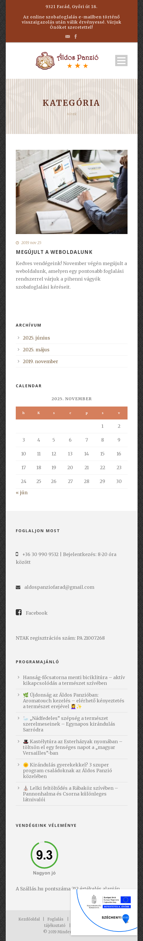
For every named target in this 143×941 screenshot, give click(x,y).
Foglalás (55, 919)
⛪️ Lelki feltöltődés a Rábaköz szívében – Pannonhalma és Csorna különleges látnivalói (70, 793)
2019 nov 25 (31, 242)
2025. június (36, 338)
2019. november (40, 361)
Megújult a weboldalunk (54, 252)
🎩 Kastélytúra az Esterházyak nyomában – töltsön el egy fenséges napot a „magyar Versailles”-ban (72, 747)
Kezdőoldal (29, 919)
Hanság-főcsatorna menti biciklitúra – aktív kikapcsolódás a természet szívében (74, 680)
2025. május (36, 349)
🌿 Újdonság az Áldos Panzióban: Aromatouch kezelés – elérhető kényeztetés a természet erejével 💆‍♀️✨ (73, 700)
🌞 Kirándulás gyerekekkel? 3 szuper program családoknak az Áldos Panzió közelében (67, 770)
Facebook (37, 613)
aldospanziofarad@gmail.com (59, 587)
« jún (22, 492)
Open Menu (121, 60)
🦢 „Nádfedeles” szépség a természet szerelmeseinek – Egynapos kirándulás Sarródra (69, 724)
